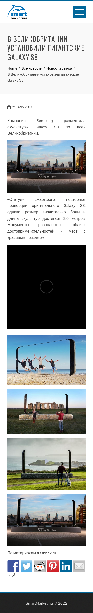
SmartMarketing (39, 603)
